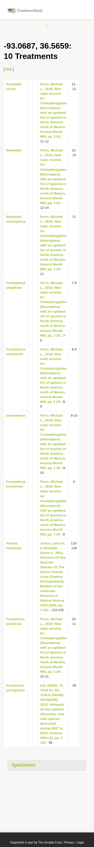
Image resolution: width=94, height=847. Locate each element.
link (9, 69)
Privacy (69, 842)
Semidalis (14, 150)
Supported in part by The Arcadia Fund (36, 842)
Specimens (23, 765)
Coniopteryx (16, 415)
